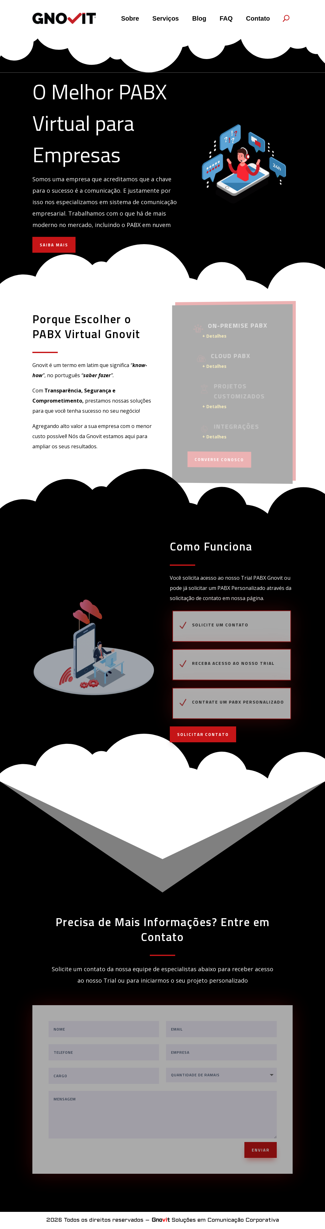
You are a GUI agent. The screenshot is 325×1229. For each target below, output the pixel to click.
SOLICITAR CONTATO (203, 734)
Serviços (165, 18)
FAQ (226, 18)
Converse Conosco (220, 459)
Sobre (130, 18)
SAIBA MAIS (54, 245)
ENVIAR (260, 1150)
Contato (258, 18)
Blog (199, 18)
